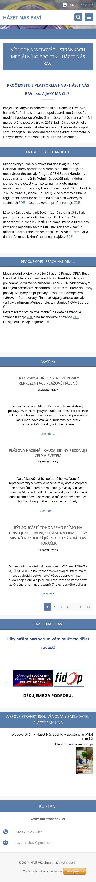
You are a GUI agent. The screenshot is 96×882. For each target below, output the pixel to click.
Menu (89, 17)
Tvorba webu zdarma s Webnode (42, 871)
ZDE (22, 202)
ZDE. (77, 202)
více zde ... (47, 434)
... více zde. (48, 594)
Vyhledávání (78, 17)
